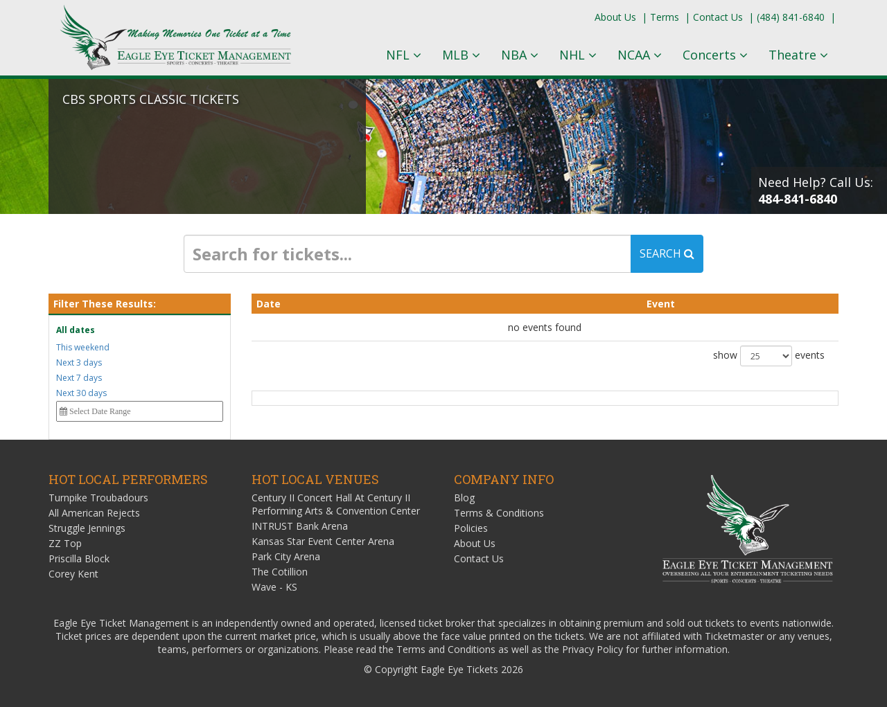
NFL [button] (403, 54)
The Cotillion (280, 571)
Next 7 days (79, 378)
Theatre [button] (798, 54)
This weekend (82, 347)
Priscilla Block (79, 558)
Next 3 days (79, 362)
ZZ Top (65, 543)
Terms (664, 17)
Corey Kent (73, 573)
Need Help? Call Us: (815, 190)
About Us (615, 17)
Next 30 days (81, 393)
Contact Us (718, 17)
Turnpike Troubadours (98, 497)
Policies (471, 528)
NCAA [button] (639, 54)
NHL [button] (578, 54)
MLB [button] (461, 54)
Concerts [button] (715, 54)
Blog (464, 497)
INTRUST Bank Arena (300, 526)
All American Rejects (94, 512)
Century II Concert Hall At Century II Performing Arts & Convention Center (336, 504)
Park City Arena (286, 556)
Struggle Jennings (87, 528)
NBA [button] (519, 54)
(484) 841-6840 (791, 17)
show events (769, 356)
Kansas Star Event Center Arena (323, 541)
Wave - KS (274, 586)
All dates (75, 330)
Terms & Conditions (499, 512)
